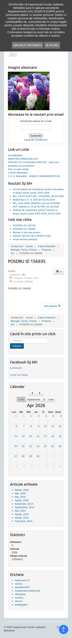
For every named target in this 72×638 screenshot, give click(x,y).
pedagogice (21, 604)
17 (45, 436)
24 (45, 446)
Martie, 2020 (22, 490)
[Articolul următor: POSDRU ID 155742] (52, 306)
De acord (52, 45)
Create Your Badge (19, 375)
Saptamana (33, 399)
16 (37, 436)
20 (15, 446)
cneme (18, 583)
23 (37, 446)
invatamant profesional (27, 590)
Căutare (16, 345)
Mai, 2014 (20, 510)
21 (23, 446)
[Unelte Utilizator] (59, 272)
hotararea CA (22, 580)
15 (30, 436)
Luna (21, 399)
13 (15, 436)
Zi (44, 399)
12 (60, 426)
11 (52, 426)
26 (60, 446)
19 (60, 436)
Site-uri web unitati (18, 169)
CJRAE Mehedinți (18, 172)
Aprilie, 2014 (22, 514)
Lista (51, 399)
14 (23, 436)
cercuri (18, 601)
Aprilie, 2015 (22, 500)
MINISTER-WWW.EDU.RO (23, 158)
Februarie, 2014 (23, 521)
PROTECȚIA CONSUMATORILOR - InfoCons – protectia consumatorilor (34, 164)
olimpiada (20, 594)
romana (19, 597)
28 (23, 456)
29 (30, 456)
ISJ (24, 274)
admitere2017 (22, 587)
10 (45, 426)
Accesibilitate (15, 155)
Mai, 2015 (20, 496)
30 (15, 416)
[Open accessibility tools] (63, 629)
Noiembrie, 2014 (24, 503)
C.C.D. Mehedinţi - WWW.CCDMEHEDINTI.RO (34, 176)
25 (52, 446)
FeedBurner (41, 139)
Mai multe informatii (27, 45)
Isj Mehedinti (16, 368)
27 (15, 456)
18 (52, 436)
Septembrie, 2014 (25, 507)
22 (30, 446)
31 (23, 416)
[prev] (32, 393)
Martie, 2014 (22, 517)
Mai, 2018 (20, 493)
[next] (39, 393)
